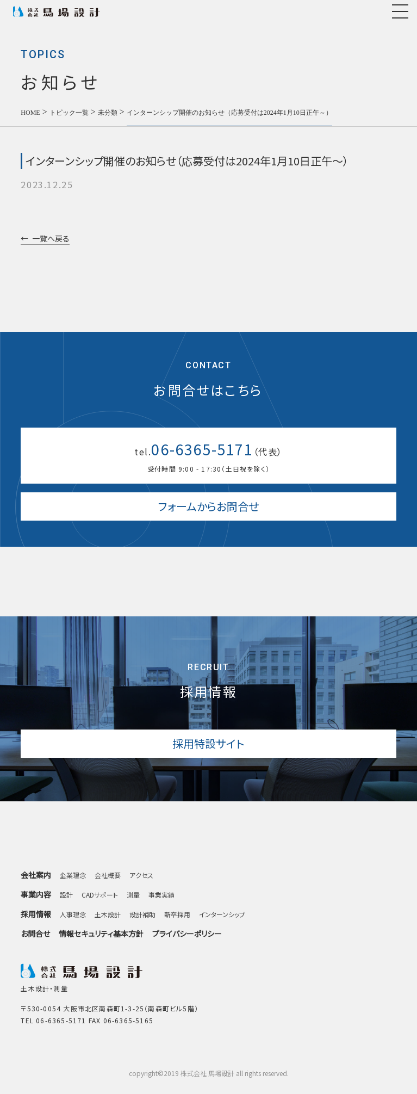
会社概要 (108, 875)
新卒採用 (177, 914)
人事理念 (73, 914)
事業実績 (161, 895)
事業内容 (36, 895)
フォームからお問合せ (208, 506)
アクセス (141, 875)
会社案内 (36, 875)
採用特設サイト (208, 743)
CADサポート (100, 895)
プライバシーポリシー (187, 933)
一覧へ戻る (51, 239)
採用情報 (36, 914)
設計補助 (142, 914)
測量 (133, 895)
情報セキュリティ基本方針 (101, 933)
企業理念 (73, 875)
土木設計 (108, 914)
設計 (66, 895)
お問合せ (35, 933)
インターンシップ (222, 914)
